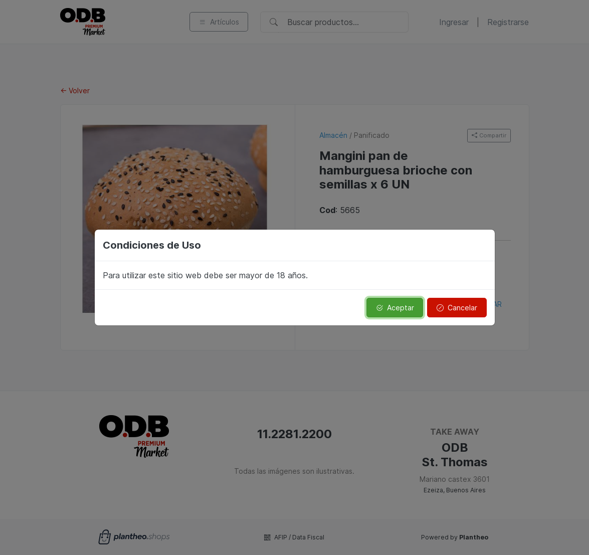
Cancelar (457, 307)
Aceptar (395, 307)
